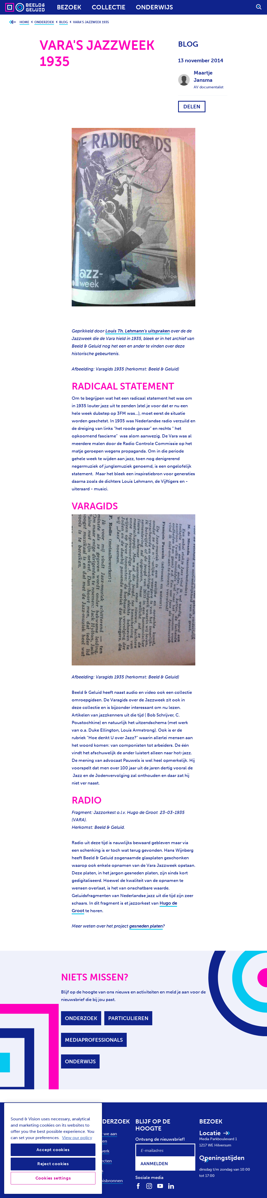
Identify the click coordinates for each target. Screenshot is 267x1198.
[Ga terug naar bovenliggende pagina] (12, 22)
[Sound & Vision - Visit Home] (15, 7)
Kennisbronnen (108, 1180)
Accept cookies (53, 1149)
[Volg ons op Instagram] (149, 1185)
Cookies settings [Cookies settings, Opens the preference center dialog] (53, 1178)
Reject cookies (53, 1163)
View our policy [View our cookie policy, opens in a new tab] (77, 1137)
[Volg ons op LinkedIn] (171, 1185)
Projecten (102, 1160)
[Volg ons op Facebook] (138, 1185)
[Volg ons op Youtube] (160, 1185)
